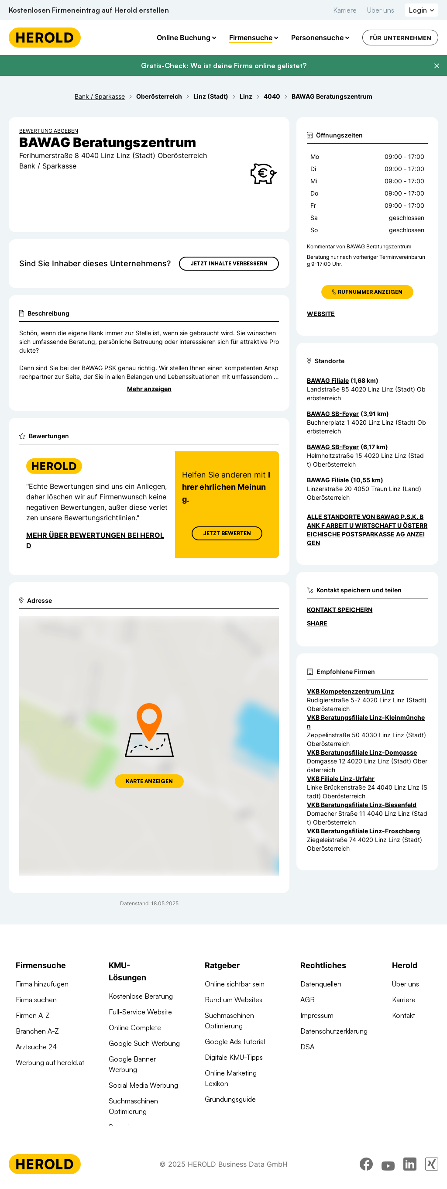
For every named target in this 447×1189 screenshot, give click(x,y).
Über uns (380, 10)
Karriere (345, 10)
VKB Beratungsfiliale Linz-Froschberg (363, 831)
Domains (122, 1127)
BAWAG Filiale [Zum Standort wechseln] (328, 380)
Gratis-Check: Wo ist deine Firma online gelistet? (223, 65)
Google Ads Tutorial (235, 1041)
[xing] (431, 1177)
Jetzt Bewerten (227, 533)
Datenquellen (320, 983)
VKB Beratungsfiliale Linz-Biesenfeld (361, 804)
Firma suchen (36, 999)
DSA (307, 1046)
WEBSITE (321, 313)
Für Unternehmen (400, 37)
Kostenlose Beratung (141, 996)
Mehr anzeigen (149, 388)
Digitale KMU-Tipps (234, 1057)
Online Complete (135, 1027)
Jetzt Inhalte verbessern (229, 263)
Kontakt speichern (339, 609)
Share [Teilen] (317, 623)
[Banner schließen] (436, 66)
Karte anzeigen (149, 781)
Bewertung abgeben (48, 130)
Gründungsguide (230, 1099)
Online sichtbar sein (235, 983)
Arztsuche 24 (36, 1046)
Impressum (317, 1015)
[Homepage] (45, 37)
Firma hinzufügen (42, 983)
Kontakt (403, 1015)
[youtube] (388, 1177)
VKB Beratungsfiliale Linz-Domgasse (362, 752)
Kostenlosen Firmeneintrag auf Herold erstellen (89, 10)
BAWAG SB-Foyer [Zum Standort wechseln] (333, 413)
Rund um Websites (233, 999)
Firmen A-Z (33, 1015)
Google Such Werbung (144, 1043)
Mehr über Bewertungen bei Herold (95, 540)
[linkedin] (409, 1177)
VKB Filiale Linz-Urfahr (341, 778)
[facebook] (366, 1177)
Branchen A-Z (37, 1031)
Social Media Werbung (143, 1085)
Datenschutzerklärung (334, 1031)
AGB (307, 999)
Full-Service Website (140, 1011)
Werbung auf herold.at (50, 1062)
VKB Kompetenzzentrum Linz (350, 691)
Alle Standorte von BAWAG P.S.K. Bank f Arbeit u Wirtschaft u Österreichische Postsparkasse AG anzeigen (367, 529)
